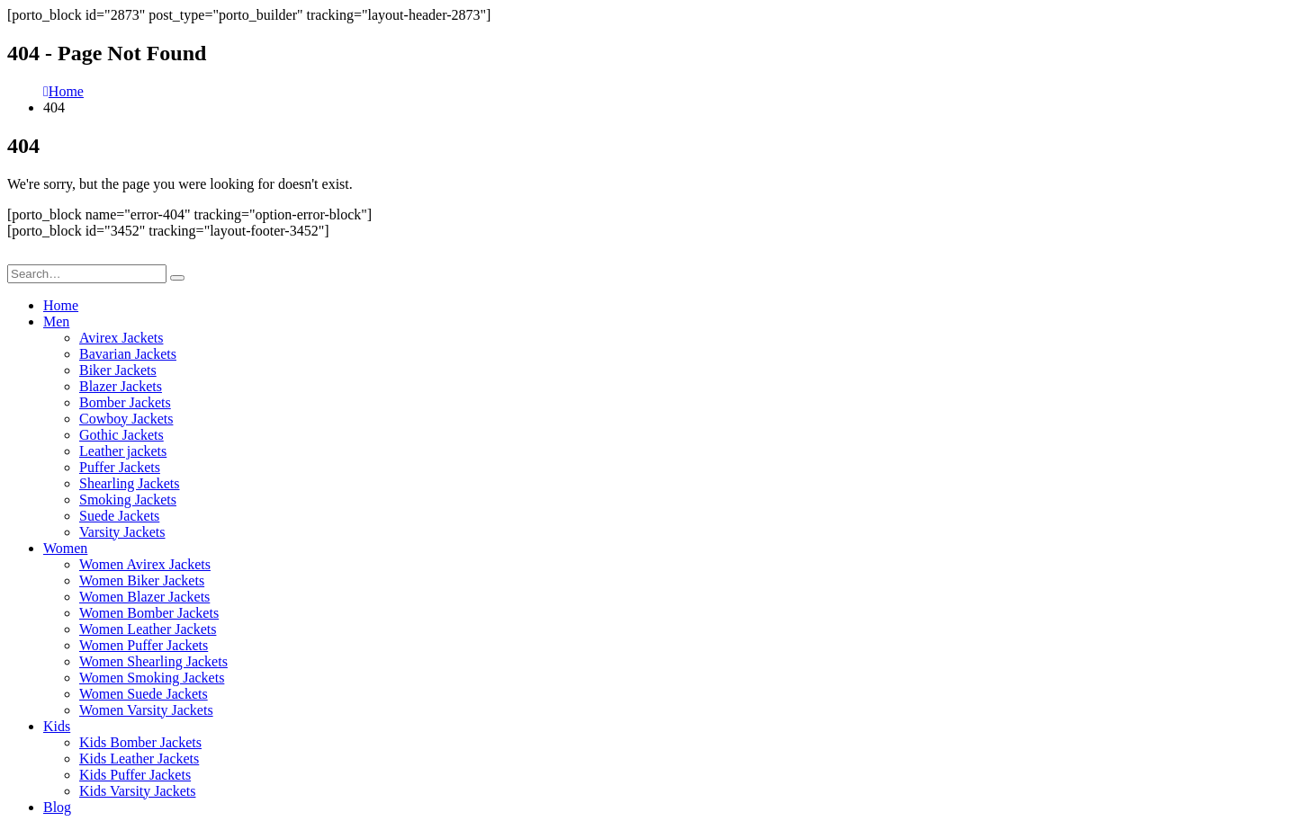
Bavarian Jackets (127, 353)
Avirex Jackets (121, 337)
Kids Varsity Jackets (137, 791)
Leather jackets (122, 451)
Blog (57, 807)
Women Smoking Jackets (151, 677)
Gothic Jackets (121, 434)
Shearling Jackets (129, 483)
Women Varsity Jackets (146, 710)
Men (56, 321)
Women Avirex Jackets (145, 564)
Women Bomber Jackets (149, 612)
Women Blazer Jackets (144, 596)
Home (60, 305)
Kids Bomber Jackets (140, 742)
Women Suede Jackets (143, 693)
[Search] (177, 278)
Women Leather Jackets (147, 629)
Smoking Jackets (127, 499)
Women (65, 548)
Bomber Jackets (125, 402)
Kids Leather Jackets (139, 758)
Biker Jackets (118, 370)
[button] (18, 255)
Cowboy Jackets (126, 418)
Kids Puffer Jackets (135, 774)
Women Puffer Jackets (143, 645)
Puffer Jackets (119, 467)
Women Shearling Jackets (153, 661)
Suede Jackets (119, 515)
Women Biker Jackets (141, 580)
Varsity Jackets (122, 532)
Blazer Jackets (120, 386)
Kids (56, 726)
